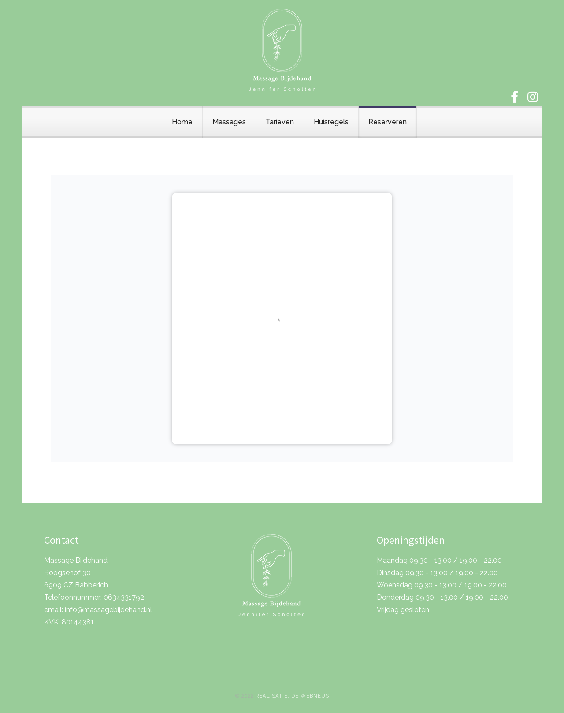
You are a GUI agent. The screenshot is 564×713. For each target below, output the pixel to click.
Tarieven (280, 122)
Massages (229, 122)
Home (182, 122)
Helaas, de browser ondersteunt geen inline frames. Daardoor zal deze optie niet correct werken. (282, 318)
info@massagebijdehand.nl (108, 609)
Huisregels (331, 122)
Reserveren (387, 122)
